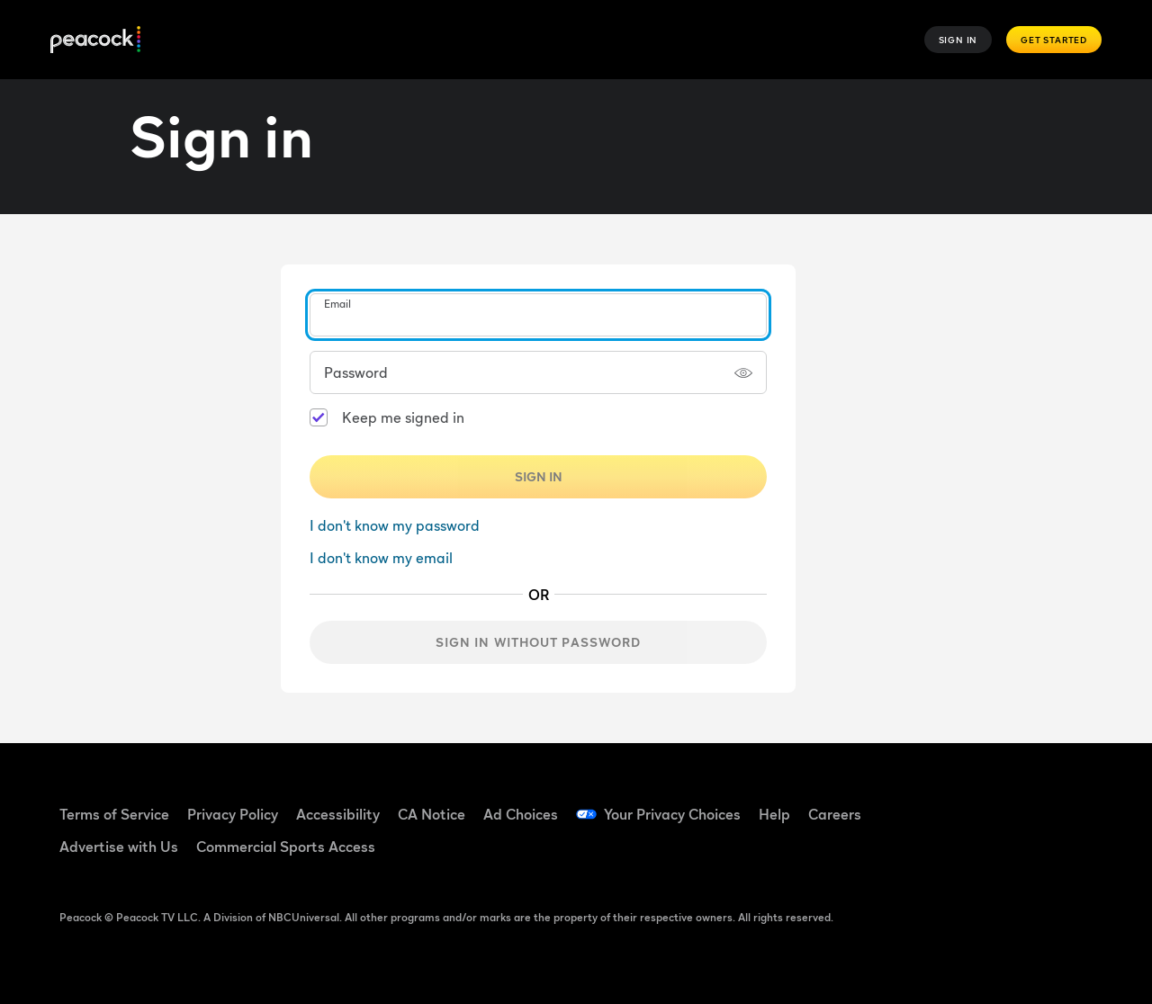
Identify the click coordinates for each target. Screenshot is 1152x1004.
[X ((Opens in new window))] (994, 853)
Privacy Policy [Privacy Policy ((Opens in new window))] (232, 814)
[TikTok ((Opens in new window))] (994, 802)
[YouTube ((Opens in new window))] (1041, 802)
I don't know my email (381, 558)
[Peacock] (95, 40)
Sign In (958, 39)
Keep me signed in (403, 417)
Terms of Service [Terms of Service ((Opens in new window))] (114, 814)
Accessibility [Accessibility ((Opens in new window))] (338, 814)
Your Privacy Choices (672, 814)
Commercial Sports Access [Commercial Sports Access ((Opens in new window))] (285, 847)
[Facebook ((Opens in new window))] (947, 802)
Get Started (1054, 39)
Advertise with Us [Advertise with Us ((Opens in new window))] (118, 847)
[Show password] (743, 372)
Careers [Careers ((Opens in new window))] (834, 814)
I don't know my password (395, 525)
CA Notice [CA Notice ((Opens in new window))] (431, 814)
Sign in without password (539, 642)
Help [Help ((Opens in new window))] (774, 814)
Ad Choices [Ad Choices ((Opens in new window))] (520, 814)
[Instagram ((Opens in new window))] (947, 853)
